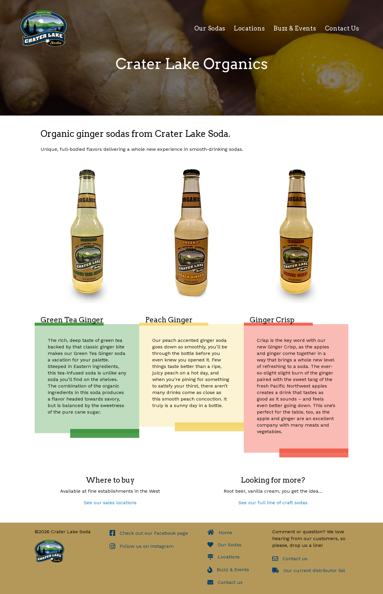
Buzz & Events (294, 28)
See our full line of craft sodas (272, 502)
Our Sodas (209, 28)
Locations (249, 28)
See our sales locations (110, 502)
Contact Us (342, 28)
